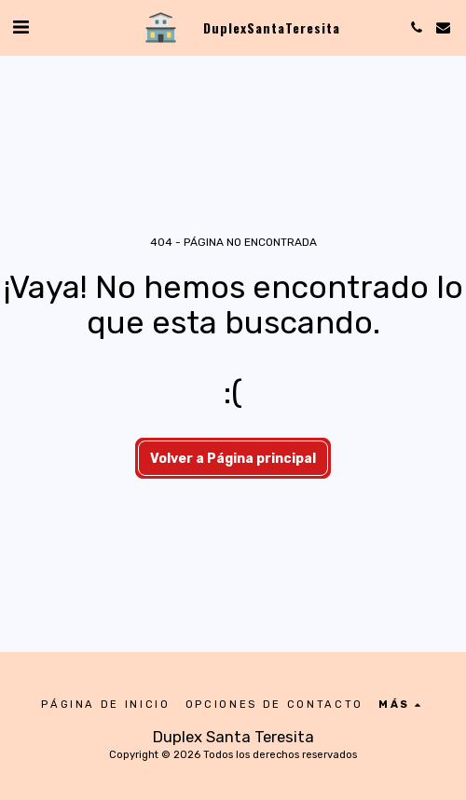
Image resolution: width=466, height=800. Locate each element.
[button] (20, 27)
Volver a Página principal (233, 459)
